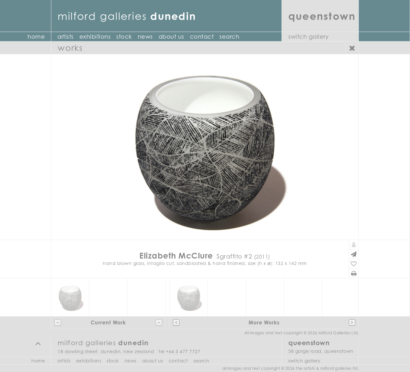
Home (36, 36)
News (145, 36)
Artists (65, 36)
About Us (171, 36)
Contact (202, 36)
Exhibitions (95, 36)
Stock (124, 36)
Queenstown (322, 16)
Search (229, 36)
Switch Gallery (308, 36)
